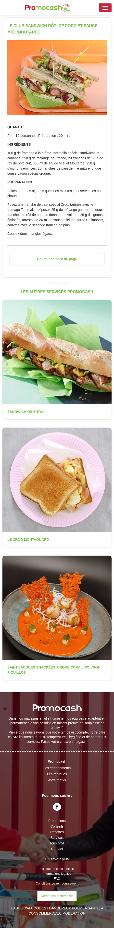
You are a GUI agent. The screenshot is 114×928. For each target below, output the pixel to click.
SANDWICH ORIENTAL (25, 412)
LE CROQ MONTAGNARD (28, 539)
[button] (105, 7)
